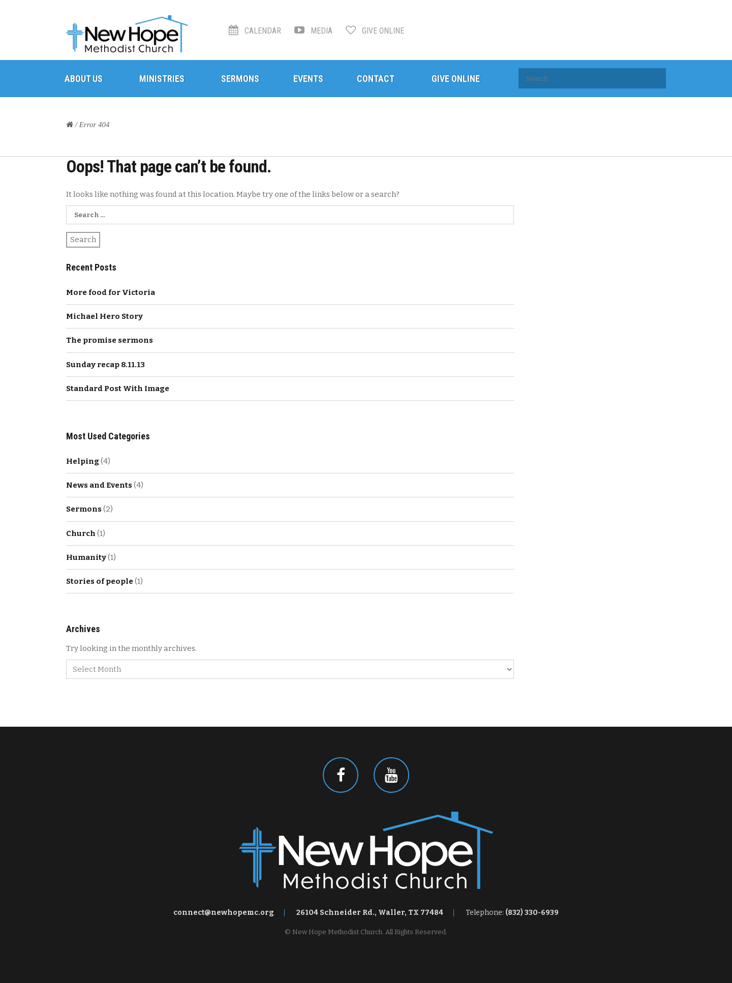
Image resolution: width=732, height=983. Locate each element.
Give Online (375, 31)
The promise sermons (109, 340)
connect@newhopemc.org (223, 912)
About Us (84, 78)
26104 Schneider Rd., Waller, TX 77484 (369, 912)
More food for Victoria (110, 292)
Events (308, 78)
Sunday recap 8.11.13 (105, 364)
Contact (375, 78)
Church (81, 533)
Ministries (162, 78)
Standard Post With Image (117, 388)
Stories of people (99, 581)
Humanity (86, 557)
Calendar (255, 31)
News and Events (99, 485)
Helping (82, 461)
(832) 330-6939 (532, 912)
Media (313, 31)
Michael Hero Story (104, 316)
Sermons (240, 78)
